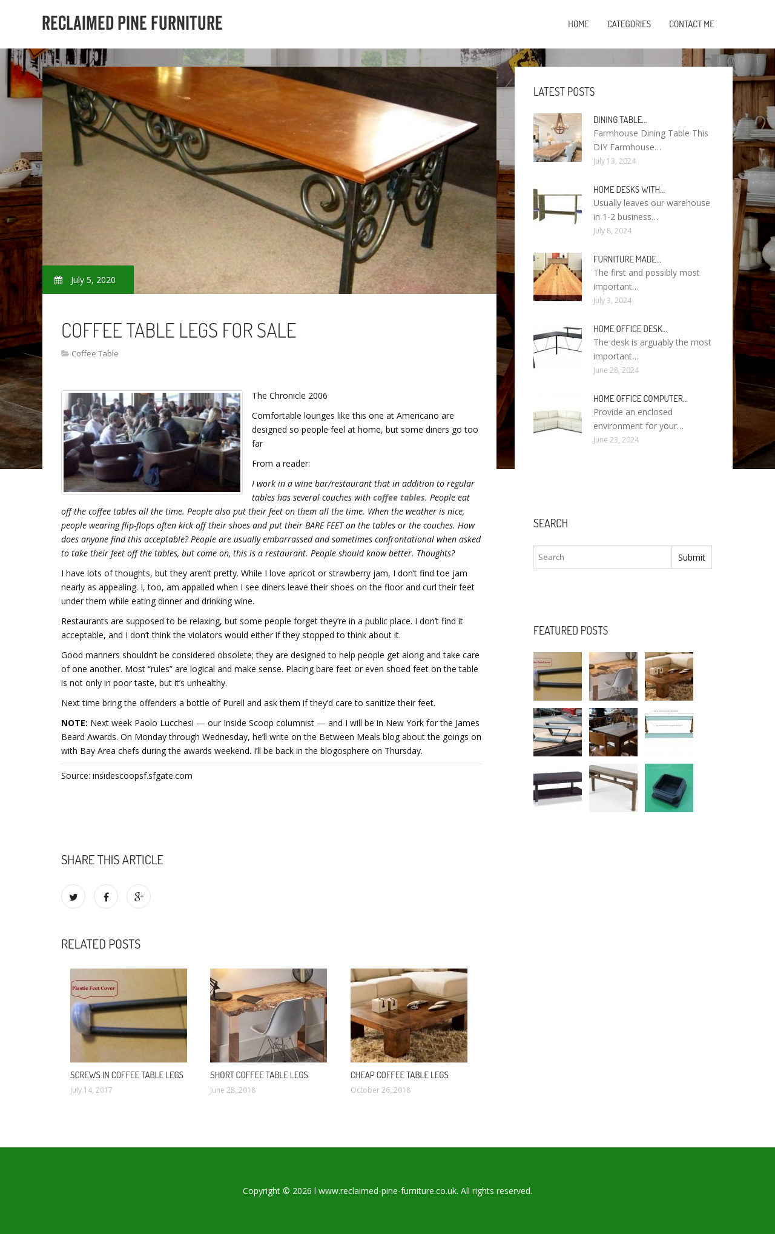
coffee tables (399, 497)
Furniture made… (627, 259)
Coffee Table (95, 353)
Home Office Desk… (630, 329)
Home (578, 24)
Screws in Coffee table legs (126, 1075)
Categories (629, 24)
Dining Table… (620, 119)
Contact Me (691, 24)
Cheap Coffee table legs (400, 1075)
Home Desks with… (629, 189)
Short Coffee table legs (259, 1075)
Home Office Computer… (640, 398)
